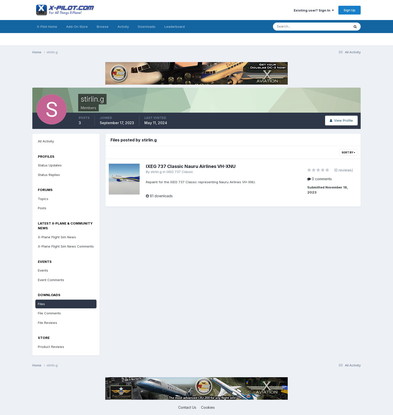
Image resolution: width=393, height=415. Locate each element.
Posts (42, 208)
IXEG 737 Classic (179, 172)
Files (41, 304)
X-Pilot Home (47, 27)
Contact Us (187, 407)
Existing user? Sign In (314, 10)
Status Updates (50, 165)
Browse (103, 27)
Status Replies (49, 175)
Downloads (146, 27)
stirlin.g (156, 172)
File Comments (49, 313)
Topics (43, 199)
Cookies (208, 407)
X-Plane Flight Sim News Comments (66, 246)
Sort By (348, 152)
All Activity (46, 141)
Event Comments (51, 280)
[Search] (295, 27)
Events (43, 270)
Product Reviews (51, 347)
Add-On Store (77, 27)
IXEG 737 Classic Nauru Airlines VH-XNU (191, 166)
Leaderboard (174, 27)
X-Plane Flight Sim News (57, 237)
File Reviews (47, 323)
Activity (123, 27)
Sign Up (349, 10)
